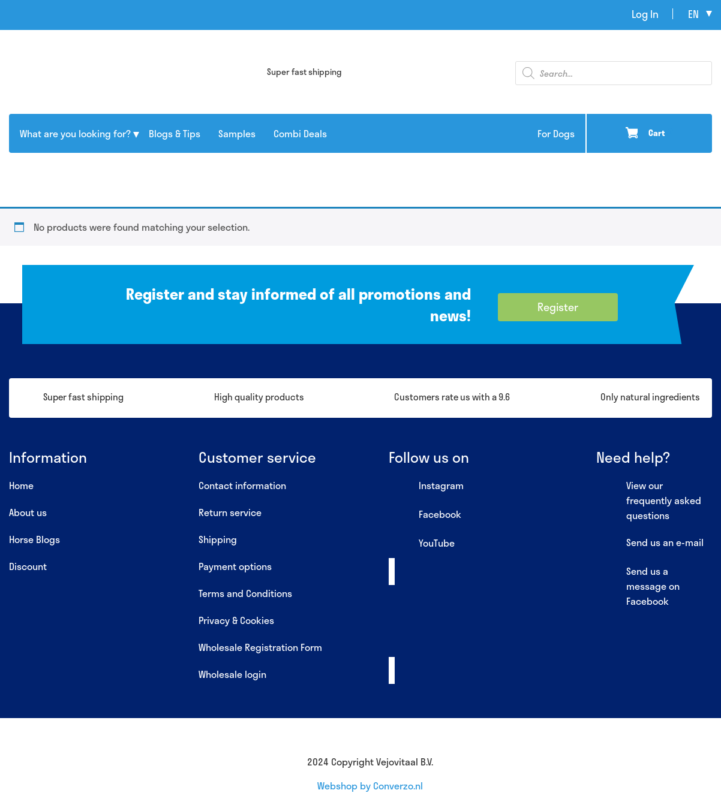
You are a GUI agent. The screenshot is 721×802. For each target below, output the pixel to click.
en (693, 14)
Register (557, 307)
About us (28, 512)
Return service (230, 512)
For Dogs (556, 133)
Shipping (218, 539)
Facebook (425, 514)
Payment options (235, 566)
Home (21, 485)
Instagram (426, 486)
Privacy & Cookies (236, 620)
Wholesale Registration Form (260, 647)
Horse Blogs (34, 539)
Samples (237, 133)
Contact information (242, 485)
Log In (645, 13)
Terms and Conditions (245, 593)
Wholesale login (232, 674)
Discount (28, 566)
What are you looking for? (75, 133)
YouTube (422, 543)
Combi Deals (300, 133)
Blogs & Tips (174, 133)
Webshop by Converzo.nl (370, 785)
